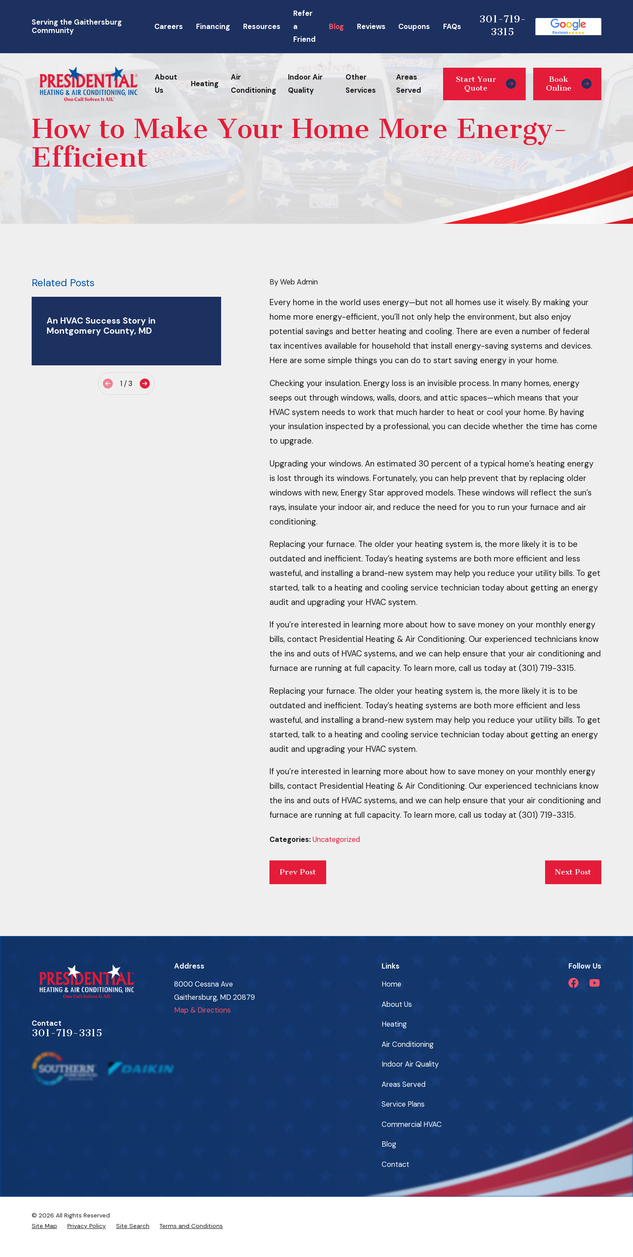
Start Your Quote (486, 84)
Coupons (414, 26)
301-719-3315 (502, 25)
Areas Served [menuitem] (408, 84)
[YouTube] (594, 983)
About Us (397, 1004)
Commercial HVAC (412, 1124)
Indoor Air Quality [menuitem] (305, 84)
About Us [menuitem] (166, 84)
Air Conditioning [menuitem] (253, 84)
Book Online (569, 84)
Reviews (371, 26)
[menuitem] (44, 1226)
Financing (213, 26)
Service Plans (403, 1104)
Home (391, 984)
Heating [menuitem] (204, 83)
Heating (394, 1024)
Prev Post (298, 872)
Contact (395, 1164)
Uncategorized (336, 839)
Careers (168, 26)
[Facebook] (573, 983)
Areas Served (404, 1084)
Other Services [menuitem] (361, 84)
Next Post (573, 872)
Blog (336, 26)
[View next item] (145, 384)
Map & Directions (202, 1010)
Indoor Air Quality (410, 1064)
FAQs (452, 26)
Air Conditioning (407, 1044)
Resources (261, 26)
